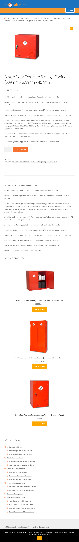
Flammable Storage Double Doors (20, 476)
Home (8, 18)
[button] (71, 28)
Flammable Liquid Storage (18, 472)
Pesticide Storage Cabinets (40, 18)
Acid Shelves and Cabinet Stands (20, 501)
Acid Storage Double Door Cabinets (20, 451)
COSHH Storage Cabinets (15, 458)
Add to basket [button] (39, 309)
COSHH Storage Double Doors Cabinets (22, 461)
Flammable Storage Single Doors (20, 479)
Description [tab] (8, 172)
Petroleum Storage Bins (15, 494)
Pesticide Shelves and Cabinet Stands (21, 512)
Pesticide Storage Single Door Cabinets (44, 162)
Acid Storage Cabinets (14, 447)
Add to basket (20, 150)
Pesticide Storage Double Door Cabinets (22, 487)
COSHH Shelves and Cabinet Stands (21, 505)
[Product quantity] (8, 149)
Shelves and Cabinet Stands (16, 497)
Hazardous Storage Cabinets (21, 18)
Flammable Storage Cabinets (16, 469)
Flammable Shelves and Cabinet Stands (22, 508)
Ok (39, 538)
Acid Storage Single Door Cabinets (20, 454)
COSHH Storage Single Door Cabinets (21, 465)
